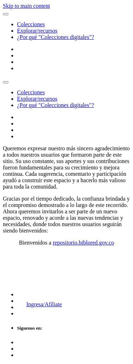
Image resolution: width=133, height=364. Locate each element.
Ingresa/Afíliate (44, 304)
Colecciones (31, 24)
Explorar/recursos (37, 31)
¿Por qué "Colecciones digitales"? (55, 37)
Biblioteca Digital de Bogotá (43, 264)
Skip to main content (26, 6)
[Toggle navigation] (6, 82)
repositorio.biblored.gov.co (83, 243)
